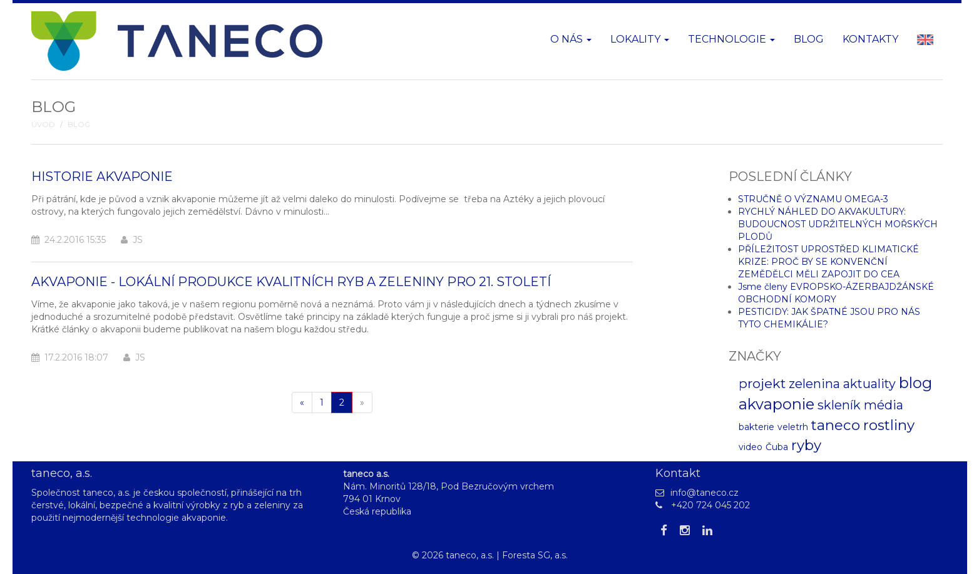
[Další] (362, 402)
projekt (762, 383)
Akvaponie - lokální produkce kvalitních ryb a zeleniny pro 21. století (291, 281)
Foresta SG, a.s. (535, 555)
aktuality (869, 383)
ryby (806, 445)
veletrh (792, 427)
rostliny (889, 425)
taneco (835, 425)
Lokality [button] (639, 39)
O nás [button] (571, 39)
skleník (839, 405)
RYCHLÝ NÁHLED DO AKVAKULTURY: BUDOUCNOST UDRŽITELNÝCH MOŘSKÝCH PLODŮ (838, 224)
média (883, 405)
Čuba (777, 447)
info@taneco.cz (704, 492)
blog (915, 383)
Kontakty (870, 39)
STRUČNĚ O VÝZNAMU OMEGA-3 (813, 199)
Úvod (43, 124)
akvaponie (776, 404)
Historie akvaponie (102, 176)
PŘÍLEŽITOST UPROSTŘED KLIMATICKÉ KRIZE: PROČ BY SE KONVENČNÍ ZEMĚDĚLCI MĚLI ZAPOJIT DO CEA (828, 261)
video (750, 447)
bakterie (756, 427)
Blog (809, 39)
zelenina (814, 383)
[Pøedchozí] (302, 402)
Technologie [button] (731, 39)
